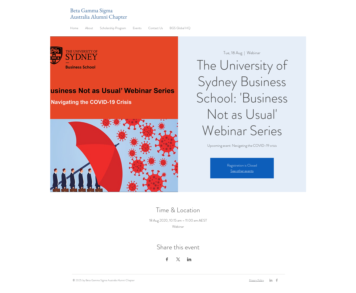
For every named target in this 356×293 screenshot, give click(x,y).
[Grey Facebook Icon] (277, 280)
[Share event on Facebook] (167, 259)
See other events (242, 170)
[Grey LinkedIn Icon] (271, 280)
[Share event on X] (178, 259)
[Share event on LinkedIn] (189, 259)
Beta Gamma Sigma (91, 10)
